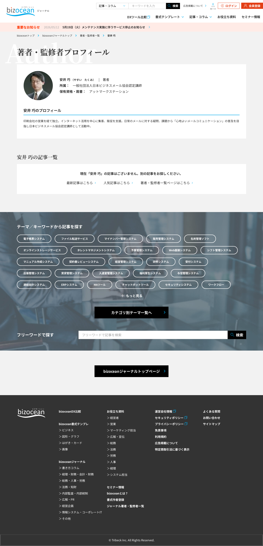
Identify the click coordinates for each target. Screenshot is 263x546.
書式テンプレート (167, 17)
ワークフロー (216, 285)
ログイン (228, 6)
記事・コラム (198, 17)
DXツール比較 (137, 17)
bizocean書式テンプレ (74, 424)
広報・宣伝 (117, 437)
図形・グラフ (70, 436)
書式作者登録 (115, 500)
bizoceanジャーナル (72, 462)
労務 (113, 455)
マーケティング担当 (123, 430)
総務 (113, 443)
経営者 (114, 418)
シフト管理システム (219, 250)
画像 (65, 449)
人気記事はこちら (117, 182)
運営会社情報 (163, 411)
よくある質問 (211, 411)
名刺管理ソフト (200, 239)
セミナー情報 (251, 17)
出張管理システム (34, 273)
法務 (113, 449)
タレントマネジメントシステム (96, 250)
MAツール (100, 285)
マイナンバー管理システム (120, 239)
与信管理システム (188, 273)
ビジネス (68, 430)
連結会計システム (34, 285)
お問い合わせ (211, 418)
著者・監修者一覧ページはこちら (165, 182)
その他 (66, 518)
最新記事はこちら (80, 182)
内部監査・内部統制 (75, 493)
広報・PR (68, 499)
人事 (113, 462)
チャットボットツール (135, 285)
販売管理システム (163, 239)
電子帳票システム (34, 239)
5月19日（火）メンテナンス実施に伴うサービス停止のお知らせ (103, 27)
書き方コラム (70, 468)
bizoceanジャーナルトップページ (131, 371)
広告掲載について (193, 5)
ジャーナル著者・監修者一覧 (125, 506)
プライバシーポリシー (169, 424)
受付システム (193, 262)
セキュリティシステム (178, 285)
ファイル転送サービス (74, 239)
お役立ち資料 (226, 17)
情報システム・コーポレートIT (82, 512)
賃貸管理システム (72, 273)
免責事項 (160, 430)
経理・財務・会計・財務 (78, 474)
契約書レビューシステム (84, 262)
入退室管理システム (111, 273)
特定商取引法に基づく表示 (172, 449)
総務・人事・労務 (73, 480)
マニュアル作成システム (38, 262)
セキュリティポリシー (169, 418)
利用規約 (160, 437)
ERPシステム (69, 285)
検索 (173, 6)
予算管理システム (141, 250)
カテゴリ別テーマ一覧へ (131, 312)
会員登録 (252, 6)
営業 (113, 424)
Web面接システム (180, 250)
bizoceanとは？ (117, 493)
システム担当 (118, 475)
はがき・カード (72, 443)
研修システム (161, 262)
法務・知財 (69, 487)
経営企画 (68, 506)
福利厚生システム (150, 273)
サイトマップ (211, 424)
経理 (113, 468)
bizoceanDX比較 (70, 411)
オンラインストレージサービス (42, 250)
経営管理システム (125, 262)
